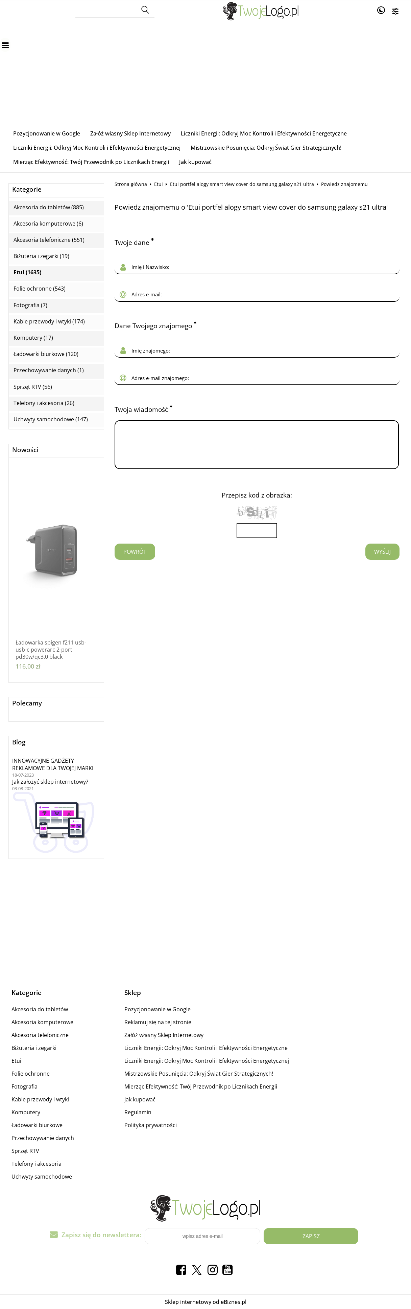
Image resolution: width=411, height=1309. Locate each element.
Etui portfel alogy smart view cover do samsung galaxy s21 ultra (242, 184)
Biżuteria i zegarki (33, 1048)
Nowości (25, 450)
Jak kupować (195, 162)
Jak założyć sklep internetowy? (50, 781)
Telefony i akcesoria (36, 1163)
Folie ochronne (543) (40, 288)
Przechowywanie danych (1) (49, 370)
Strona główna (131, 184)
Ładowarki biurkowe (37, 1125)
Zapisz (311, 1236)
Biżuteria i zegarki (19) (41, 256)
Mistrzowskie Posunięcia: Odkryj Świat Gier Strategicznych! (266, 147)
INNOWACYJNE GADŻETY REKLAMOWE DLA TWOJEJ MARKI (52, 764)
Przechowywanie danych (42, 1138)
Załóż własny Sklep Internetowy (130, 133)
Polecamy (27, 703)
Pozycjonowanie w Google (46, 133)
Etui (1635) (27, 272)
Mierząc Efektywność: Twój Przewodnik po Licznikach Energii (91, 162)
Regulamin (137, 1112)
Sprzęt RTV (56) (33, 386)
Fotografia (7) (30, 305)
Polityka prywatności (150, 1125)
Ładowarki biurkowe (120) (46, 354)
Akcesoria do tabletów (39, 1009)
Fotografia (24, 1086)
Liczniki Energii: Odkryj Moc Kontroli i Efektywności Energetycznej (96, 147)
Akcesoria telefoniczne (40, 1035)
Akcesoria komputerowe (42, 1022)
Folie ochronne (30, 1073)
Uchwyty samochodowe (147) (51, 419)
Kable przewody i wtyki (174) (49, 321)
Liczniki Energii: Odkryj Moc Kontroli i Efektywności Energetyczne (264, 133)
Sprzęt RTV (25, 1151)
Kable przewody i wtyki (40, 1099)
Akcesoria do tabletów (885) (49, 207)
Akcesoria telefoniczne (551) (49, 240)
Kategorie (27, 189)
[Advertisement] (205, 75)
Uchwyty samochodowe (41, 1176)
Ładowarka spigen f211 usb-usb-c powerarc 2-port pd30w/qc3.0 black (51, 649)
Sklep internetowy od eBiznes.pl (205, 1302)
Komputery (25, 1112)
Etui (158, 184)
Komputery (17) (33, 337)
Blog (18, 742)
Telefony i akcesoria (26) (44, 403)
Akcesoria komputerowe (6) (48, 223)
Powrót (134, 560)
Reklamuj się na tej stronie (157, 1022)
